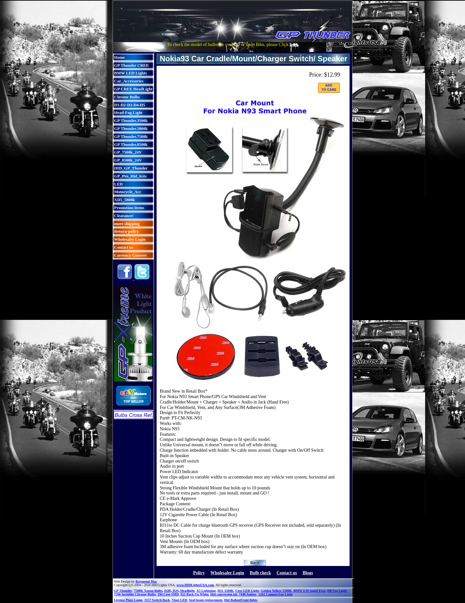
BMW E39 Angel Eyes (309, 590)
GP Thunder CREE (131, 65)
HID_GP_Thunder (131, 168)
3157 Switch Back (157, 600)
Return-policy (126, 231)
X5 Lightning (206, 590)
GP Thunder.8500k (131, 144)
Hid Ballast (232, 600)
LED (118, 184)
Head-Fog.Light (128, 112)
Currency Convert (130, 255)
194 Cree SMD (168, 594)
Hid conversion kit (223, 594)
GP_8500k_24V (128, 160)
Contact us (123, 247)
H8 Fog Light (337, 590)
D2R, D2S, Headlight (179, 590)
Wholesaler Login (129, 239)
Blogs (308, 572)
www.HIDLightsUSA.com (195, 585)
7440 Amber (247, 594)
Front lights (248, 600)
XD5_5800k (124, 199)
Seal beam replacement (205, 600)
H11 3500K (226, 590)
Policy (199, 572)
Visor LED (179, 600)
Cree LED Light (247, 590)
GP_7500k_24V (128, 152)
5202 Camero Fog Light (275, 594)
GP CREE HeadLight (133, 89)
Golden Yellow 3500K (276, 590)
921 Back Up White (195, 594)
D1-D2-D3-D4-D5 (129, 104)
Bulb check (260, 572)
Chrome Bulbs (127, 96)
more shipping (127, 223)
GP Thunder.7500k (131, 136)
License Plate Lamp (128, 600)
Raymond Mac (146, 581)
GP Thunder (123, 590)
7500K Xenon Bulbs (148, 590)
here (294, 44)
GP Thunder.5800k (131, 128)
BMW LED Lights (130, 73)
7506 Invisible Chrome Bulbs (135, 594)
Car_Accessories (129, 81)
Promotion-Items (129, 207)
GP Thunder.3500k (131, 120)
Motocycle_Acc (127, 191)
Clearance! (124, 215)
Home (119, 57)
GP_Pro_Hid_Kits (130, 176)
